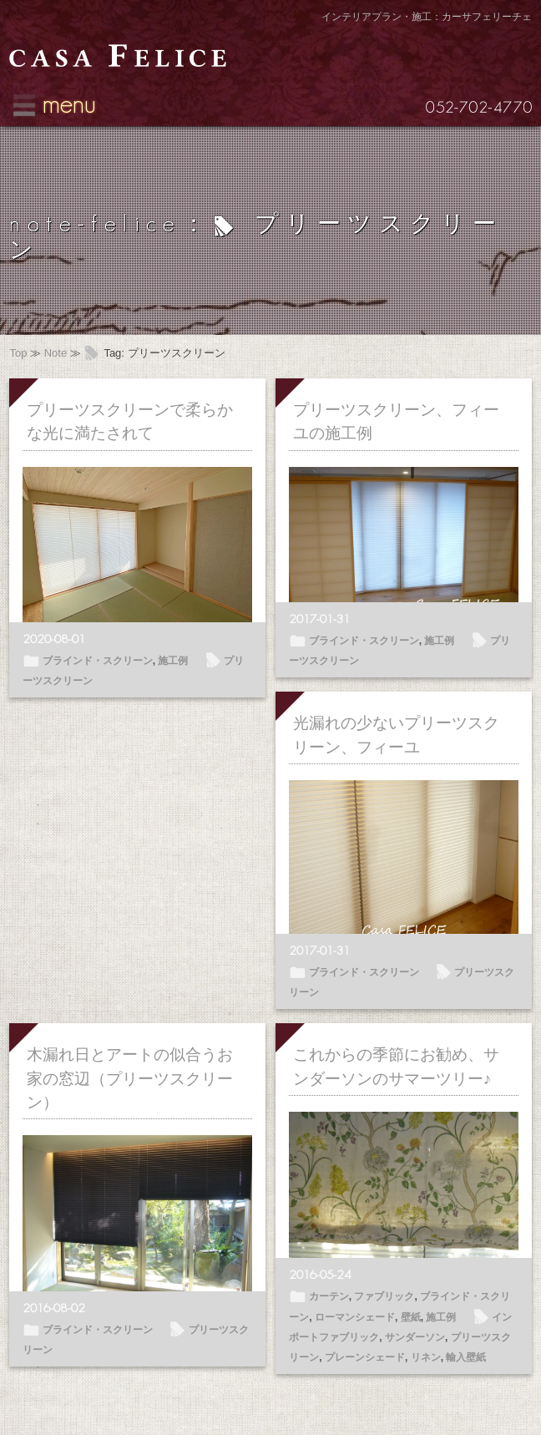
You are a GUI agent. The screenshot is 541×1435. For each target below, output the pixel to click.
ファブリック (384, 1296)
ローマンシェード (355, 1317)
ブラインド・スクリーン (98, 661)
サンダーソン (415, 1337)
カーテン (329, 1296)
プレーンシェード (365, 1357)
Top (18, 353)
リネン (426, 1357)
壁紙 (411, 1317)
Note (55, 353)
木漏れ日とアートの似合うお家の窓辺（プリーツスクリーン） (130, 1078)
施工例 (173, 661)
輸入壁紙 (466, 1357)
